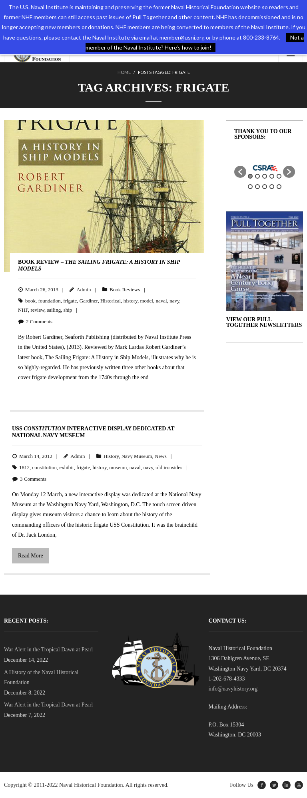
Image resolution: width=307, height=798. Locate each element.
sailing (54, 310)
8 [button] (264, 186)
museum (118, 467)
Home (124, 72)
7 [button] (257, 186)
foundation (49, 301)
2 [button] (257, 176)
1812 (24, 467)
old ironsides (168, 467)
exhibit (66, 467)
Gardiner (89, 301)
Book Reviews (125, 290)
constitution (44, 467)
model (146, 301)
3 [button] (264, 176)
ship (68, 310)
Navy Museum (137, 456)
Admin (83, 290)
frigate (70, 301)
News (161, 456)
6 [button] (250, 186)
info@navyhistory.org (233, 689)
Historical (110, 301)
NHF (23, 310)
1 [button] (250, 176)
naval (161, 301)
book (30, 301)
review (37, 310)
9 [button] (271, 186)
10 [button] (279, 186)
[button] (240, 172)
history (131, 301)
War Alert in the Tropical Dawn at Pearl (48, 650)
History (111, 456)
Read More (30, 556)
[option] (264, 168)
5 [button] (279, 176)
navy (174, 301)
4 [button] (271, 176)
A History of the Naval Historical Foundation (41, 677)
